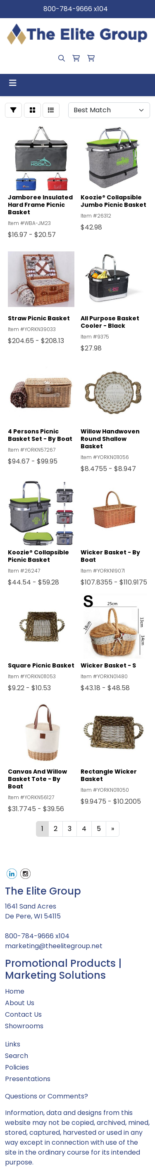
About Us (19, 1003)
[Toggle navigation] (12, 83)
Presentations (27, 1079)
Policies (17, 1067)
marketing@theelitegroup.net (54, 946)
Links (12, 1044)
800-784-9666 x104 (75, 9)
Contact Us (23, 1014)
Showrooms (24, 1026)
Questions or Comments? (46, 1096)
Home (14, 991)
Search (16, 1055)
